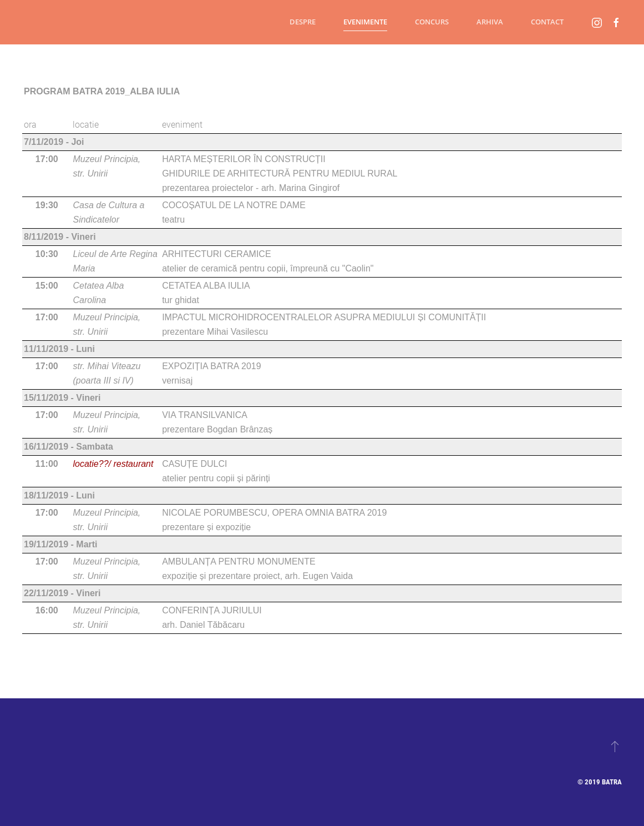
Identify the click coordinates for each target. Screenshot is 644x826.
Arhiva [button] (489, 22)
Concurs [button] (432, 22)
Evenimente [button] (365, 22)
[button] (615, 746)
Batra (612, 782)
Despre (303, 22)
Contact (547, 22)
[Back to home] (22, 22)
